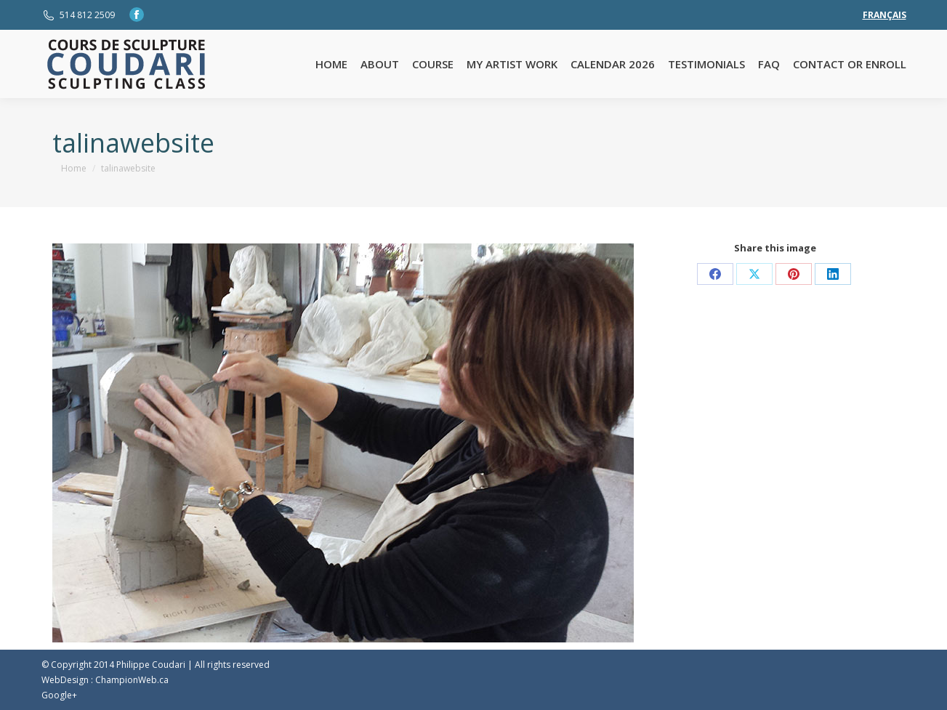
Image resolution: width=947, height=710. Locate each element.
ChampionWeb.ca (132, 680)
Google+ (59, 695)
